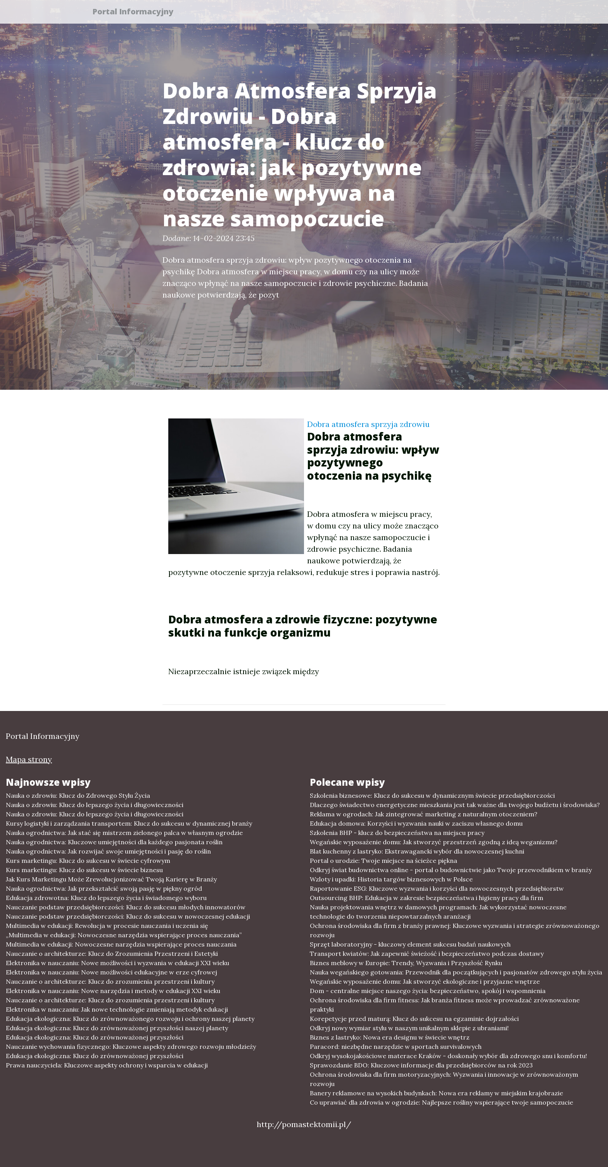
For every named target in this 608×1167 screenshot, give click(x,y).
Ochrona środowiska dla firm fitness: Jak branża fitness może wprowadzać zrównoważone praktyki (445, 1004)
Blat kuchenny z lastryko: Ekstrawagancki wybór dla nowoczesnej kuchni (417, 851)
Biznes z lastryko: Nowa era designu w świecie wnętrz (390, 1037)
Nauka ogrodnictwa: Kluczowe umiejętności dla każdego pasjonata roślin (114, 842)
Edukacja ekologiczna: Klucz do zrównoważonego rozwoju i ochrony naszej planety (130, 1018)
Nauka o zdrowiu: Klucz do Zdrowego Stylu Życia (78, 795)
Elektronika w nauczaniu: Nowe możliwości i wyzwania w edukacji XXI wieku (117, 963)
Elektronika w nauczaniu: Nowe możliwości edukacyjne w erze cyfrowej (111, 972)
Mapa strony (29, 759)
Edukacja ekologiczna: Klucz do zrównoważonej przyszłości (94, 1037)
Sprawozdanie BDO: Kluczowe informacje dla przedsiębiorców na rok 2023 (421, 1065)
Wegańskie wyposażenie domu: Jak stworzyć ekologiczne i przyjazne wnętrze (425, 981)
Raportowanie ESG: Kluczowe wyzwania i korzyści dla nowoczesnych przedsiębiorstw (437, 888)
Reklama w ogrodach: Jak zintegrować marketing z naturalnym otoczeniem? (423, 814)
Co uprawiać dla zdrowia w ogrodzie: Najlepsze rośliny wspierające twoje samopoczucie (441, 1102)
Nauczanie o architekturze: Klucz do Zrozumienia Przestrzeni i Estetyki (112, 953)
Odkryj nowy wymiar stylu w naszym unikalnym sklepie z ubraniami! (409, 1028)
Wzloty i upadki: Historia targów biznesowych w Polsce (391, 879)
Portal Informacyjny (137, 12)
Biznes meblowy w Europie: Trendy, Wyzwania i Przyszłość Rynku (406, 963)
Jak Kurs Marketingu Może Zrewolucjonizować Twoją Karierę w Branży (111, 879)
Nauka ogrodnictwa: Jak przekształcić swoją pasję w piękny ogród (104, 888)
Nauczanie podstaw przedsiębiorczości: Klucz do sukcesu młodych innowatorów (125, 907)
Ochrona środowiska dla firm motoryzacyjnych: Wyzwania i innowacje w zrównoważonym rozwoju (444, 1079)
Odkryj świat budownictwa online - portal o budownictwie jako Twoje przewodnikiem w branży (451, 870)
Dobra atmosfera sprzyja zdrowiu (368, 424)
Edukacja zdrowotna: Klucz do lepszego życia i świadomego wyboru (106, 898)
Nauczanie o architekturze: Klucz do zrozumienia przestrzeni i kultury (110, 981)
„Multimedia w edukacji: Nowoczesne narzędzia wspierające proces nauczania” (124, 935)
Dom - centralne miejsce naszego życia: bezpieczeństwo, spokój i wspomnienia (428, 991)
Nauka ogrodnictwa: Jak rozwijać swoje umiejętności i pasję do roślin (108, 851)
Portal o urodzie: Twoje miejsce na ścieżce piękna (383, 860)
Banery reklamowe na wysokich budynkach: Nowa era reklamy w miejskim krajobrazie (436, 1093)
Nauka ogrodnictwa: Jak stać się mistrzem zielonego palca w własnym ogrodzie (124, 833)
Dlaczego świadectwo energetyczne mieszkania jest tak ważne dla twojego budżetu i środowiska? (455, 805)
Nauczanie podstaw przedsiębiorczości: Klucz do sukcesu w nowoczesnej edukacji (128, 916)
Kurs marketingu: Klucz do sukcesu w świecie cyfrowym (88, 860)
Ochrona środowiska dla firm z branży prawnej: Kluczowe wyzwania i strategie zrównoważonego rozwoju (454, 930)
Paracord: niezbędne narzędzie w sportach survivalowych (396, 1046)
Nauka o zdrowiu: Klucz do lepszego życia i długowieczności (94, 805)
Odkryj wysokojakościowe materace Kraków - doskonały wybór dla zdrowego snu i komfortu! (448, 1056)
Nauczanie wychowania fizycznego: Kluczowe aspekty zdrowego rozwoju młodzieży (131, 1046)
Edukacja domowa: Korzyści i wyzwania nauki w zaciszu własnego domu (416, 823)
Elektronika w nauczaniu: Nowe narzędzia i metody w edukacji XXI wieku (113, 991)
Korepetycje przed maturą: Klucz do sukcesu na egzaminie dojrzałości (414, 1018)
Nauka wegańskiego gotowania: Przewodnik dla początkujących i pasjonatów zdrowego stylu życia (456, 972)
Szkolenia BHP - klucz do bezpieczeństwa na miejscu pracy (397, 833)
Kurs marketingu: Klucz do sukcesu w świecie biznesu (84, 870)
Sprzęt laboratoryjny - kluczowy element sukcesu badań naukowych (410, 944)
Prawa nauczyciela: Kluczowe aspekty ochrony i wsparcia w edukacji (107, 1065)
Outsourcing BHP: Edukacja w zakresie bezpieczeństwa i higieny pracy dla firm (426, 898)
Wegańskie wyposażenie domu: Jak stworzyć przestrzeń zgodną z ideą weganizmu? (434, 842)
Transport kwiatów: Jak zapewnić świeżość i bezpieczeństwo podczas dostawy (427, 953)
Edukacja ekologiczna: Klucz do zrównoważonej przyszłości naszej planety (117, 1028)
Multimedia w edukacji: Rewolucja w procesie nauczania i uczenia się (107, 925)
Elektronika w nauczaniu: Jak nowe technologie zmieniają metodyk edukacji (117, 1009)
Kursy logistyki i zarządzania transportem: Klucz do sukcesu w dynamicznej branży (129, 823)
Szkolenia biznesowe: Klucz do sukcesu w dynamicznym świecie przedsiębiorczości (432, 795)
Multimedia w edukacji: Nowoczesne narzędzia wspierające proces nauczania (121, 944)
